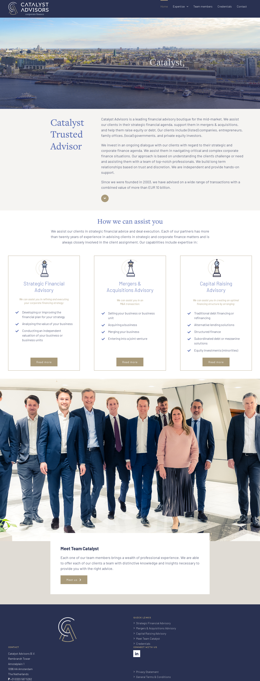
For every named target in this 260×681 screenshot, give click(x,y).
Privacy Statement (147, 678)
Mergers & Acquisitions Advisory (156, 634)
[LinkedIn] (136, 659)
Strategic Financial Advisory (153, 629)
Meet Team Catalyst (148, 645)
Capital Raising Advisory (151, 639)
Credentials (143, 650)
